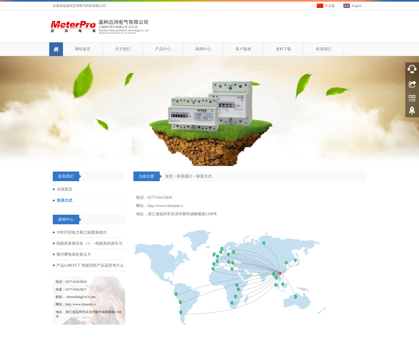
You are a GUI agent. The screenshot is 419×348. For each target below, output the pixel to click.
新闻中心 (203, 49)
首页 (169, 176)
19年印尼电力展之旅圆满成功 (81, 232)
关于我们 (122, 49)
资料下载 (283, 49)
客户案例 (243, 49)
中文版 (330, 6)
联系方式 (204, 176)
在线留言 (64, 189)
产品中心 (162, 49)
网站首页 (82, 49)
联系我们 (323, 49)
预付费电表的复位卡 (73, 254)
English (357, 6)
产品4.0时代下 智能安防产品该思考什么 (90, 265)
